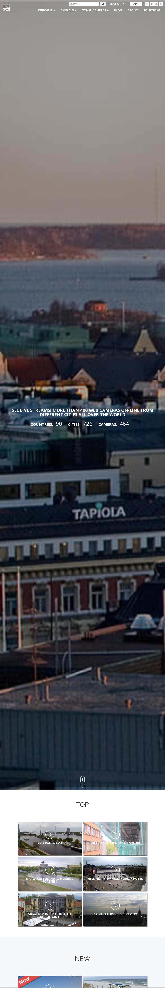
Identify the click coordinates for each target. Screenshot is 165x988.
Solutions (151, 10)
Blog (118, 10)
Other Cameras (95, 10)
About (132, 10)
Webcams (46, 10)
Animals (68, 10)
